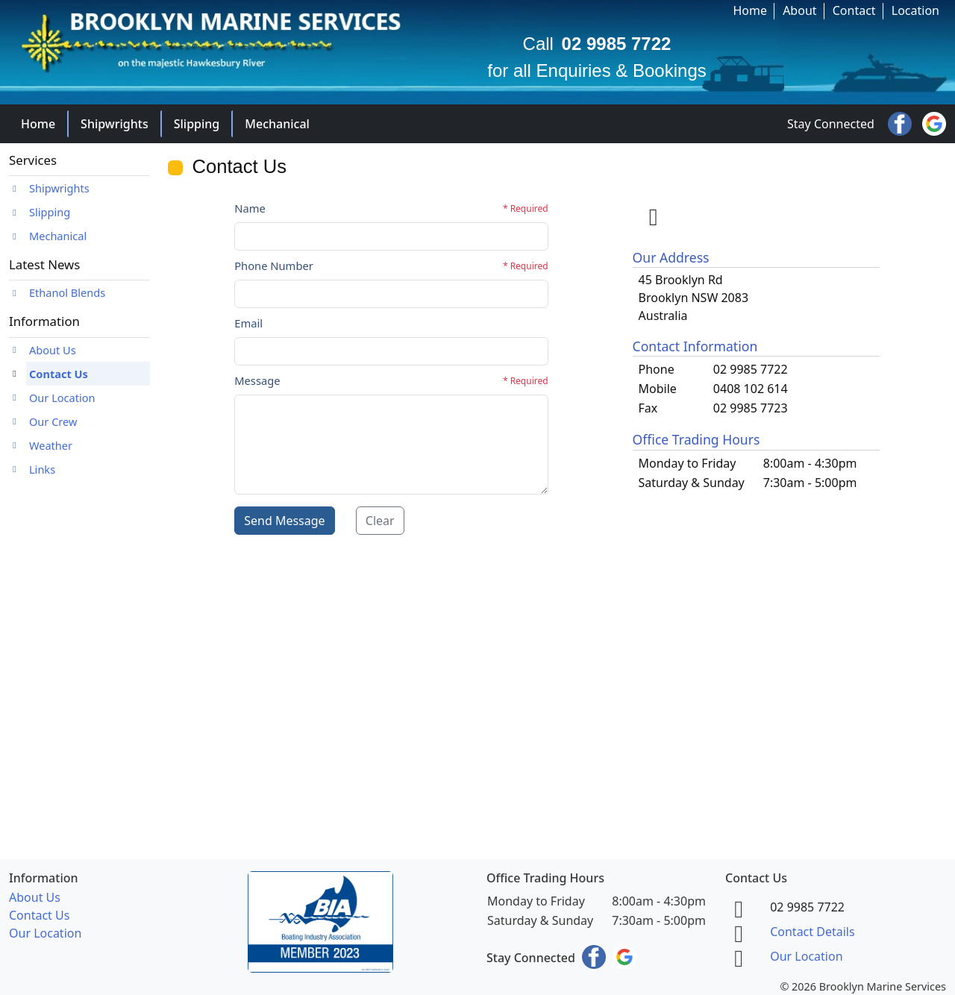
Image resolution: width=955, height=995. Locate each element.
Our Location (62, 397)
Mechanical (277, 124)
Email (248, 323)
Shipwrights (114, 124)
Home (38, 124)
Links (42, 469)
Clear (380, 520)
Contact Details (812, 931)
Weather (50, 445)
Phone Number (273, 265)
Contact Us (58, 373)
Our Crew (53, 421)
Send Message (284, 520)
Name (250, 208)
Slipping (197, 124)
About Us (52, 349)
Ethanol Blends (67, 292)
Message (257, 380)
